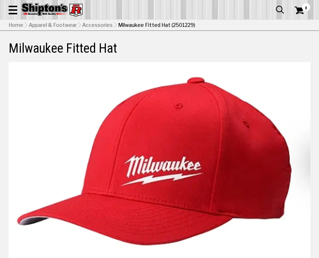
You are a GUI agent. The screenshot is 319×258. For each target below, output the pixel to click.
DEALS (302, 52)
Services (300, 5)
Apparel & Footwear (27, 53)
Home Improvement (178, 53)
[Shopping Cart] (298, 19)
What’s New (270, 5)
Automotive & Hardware (73, 53)
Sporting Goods (275, 53)
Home (16, 70)
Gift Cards (238, 5)
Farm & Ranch (113, 53)
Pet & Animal (245, 53)
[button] (198, 26)
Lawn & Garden (214, 53)
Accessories (97, 70)
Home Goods (142, 53)
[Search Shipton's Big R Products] (174, 25)
